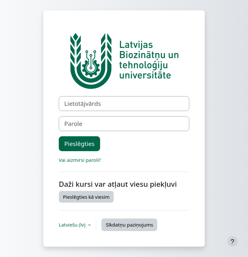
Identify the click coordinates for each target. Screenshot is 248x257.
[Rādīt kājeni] (232, 241)
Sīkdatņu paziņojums (129, 224)
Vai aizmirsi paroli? (80, 160)
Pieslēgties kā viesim (86, 197)
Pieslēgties (79, 144)
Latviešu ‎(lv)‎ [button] (73, 224)
